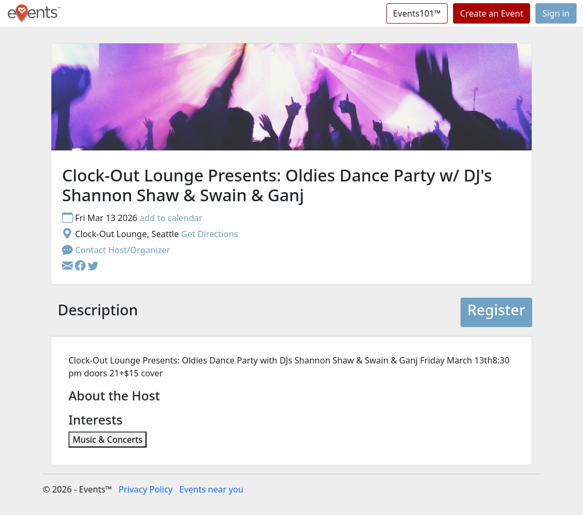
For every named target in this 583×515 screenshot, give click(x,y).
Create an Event (491, 13)
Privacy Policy (146, 489)
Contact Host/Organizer (116, 250)
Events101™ (417, 13)
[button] (81, 266)
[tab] (98, 312)
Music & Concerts (107, 439)
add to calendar (171, 218)
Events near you (211, 489)
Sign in (556, 13)
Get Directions (210, 234)
